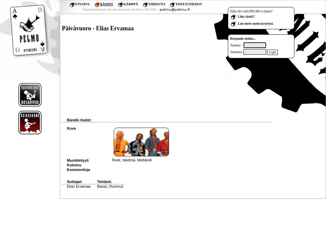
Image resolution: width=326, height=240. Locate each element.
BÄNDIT (106, 4)
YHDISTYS (156, 4)
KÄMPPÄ (130, 4)
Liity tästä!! (246, 16)
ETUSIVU (82, 4)
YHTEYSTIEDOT (188, 4)
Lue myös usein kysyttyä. (255, 23)
